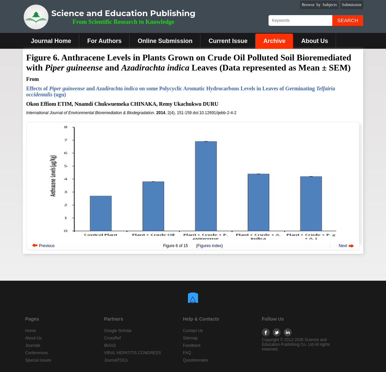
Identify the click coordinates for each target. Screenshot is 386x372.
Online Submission (165, 41)
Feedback (192, 345)
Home (30, 330)
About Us (314, 41)
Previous (47, 245)
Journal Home (51, 41)
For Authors (104, 41)
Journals (32, 345)
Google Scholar (118, 330)
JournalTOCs (116, 360)
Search (347, 20)
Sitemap (190, 338)
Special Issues (38, 360)
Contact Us (193, 330)
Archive (274, 41)
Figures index (209, 245)
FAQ (187, 353)
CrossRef (112, 338)
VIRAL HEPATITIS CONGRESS (132, 353)
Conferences (36, 353)
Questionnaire (195, 360)
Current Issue (227, 41)
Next (343, 245)
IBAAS (110, 345)
